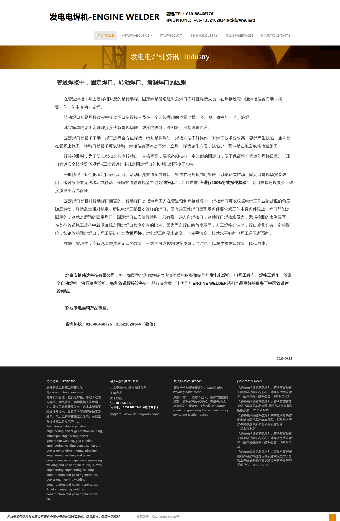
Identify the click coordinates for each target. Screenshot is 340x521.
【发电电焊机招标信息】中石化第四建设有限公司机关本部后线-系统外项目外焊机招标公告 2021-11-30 (265, 406)
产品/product (171, 35)
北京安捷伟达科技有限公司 (128, 387)
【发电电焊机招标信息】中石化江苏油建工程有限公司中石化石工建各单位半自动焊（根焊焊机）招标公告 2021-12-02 (264, 392)
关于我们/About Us (136, 35)
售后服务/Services (239, 35)
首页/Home (106, 35)
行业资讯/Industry (203, 35)
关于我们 (116, 398)
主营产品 (116, 393)
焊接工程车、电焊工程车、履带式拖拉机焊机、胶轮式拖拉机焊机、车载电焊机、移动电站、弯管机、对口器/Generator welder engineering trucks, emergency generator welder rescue (201, 406)
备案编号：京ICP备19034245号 (157, 516)
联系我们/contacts (275, 35)
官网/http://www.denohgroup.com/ (134, 414)
